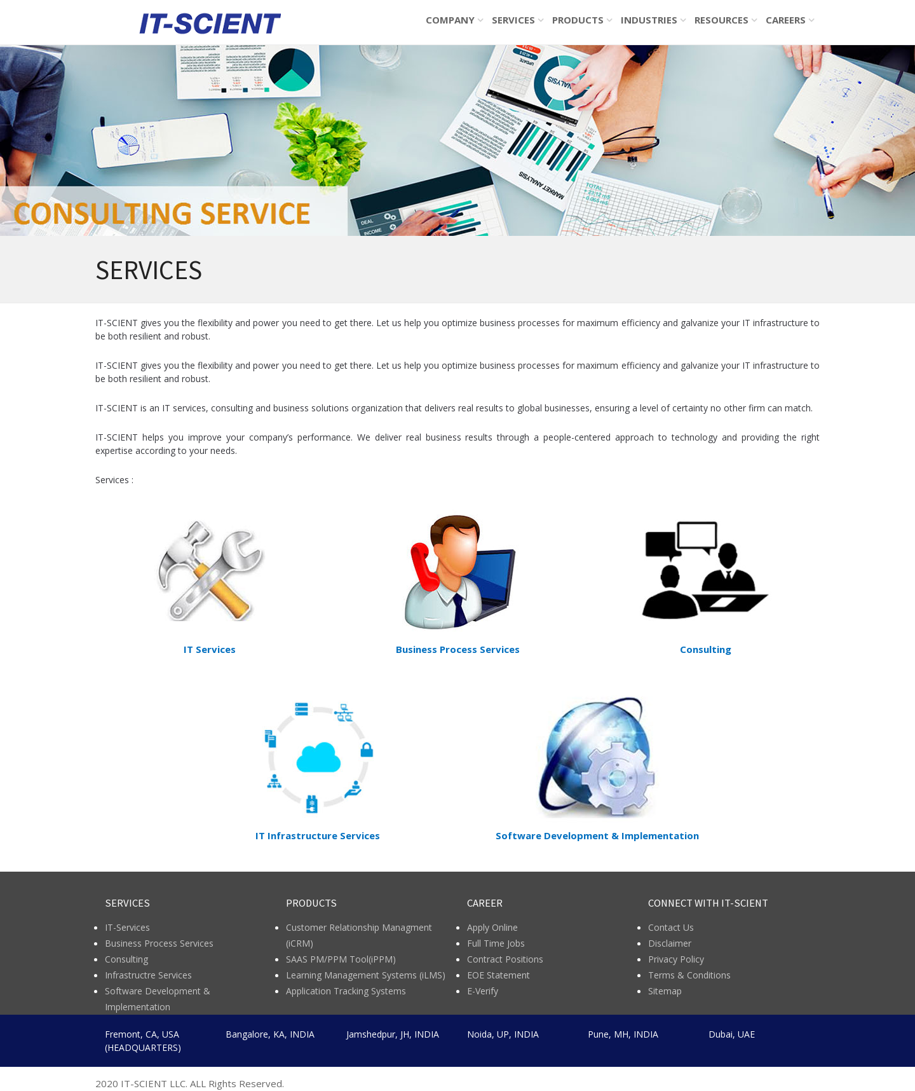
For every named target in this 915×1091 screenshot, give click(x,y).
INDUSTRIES (649, 19)
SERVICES (513, 19)
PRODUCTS (578, 19)
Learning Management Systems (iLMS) (365, 975)
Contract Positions (505, 959)
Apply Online (492, 927)
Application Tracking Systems (346, 991)
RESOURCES (722, 19)
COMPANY (450, 19)
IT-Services (127, 927)
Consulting (126, 959)
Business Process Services (159, 943)
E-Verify (482, 991)
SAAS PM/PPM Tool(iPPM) (341, 959)
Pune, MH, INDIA (623, 1034)
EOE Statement (498, 975)
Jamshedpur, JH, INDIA (392, 1034)
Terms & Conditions (689, 975)
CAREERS (786, 19)
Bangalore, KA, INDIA (270, 1034)
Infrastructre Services (148, 975)
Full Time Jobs (496, 943)
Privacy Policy (676, 959)
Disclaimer (669, 943)
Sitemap (665, 991)
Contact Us (671, 927)
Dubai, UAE (731, 1034)
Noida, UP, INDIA (503, 1034)
